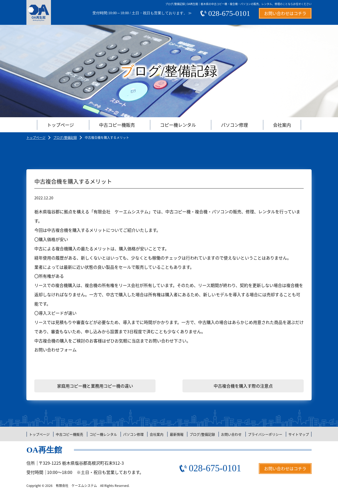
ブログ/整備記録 (65, 137)
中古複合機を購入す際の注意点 (243, 386)
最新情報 (177, 434)
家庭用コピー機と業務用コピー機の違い (95, 386)
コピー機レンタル (178, 124)
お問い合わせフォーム (55, 349)
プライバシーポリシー (265, 434)
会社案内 (282, 124)
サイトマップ (298, 434)
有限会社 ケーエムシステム (76, 485)
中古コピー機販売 (117, 124)
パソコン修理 (234, 124)
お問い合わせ (231, 434)
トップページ (60, 124)
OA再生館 (44, 449)
